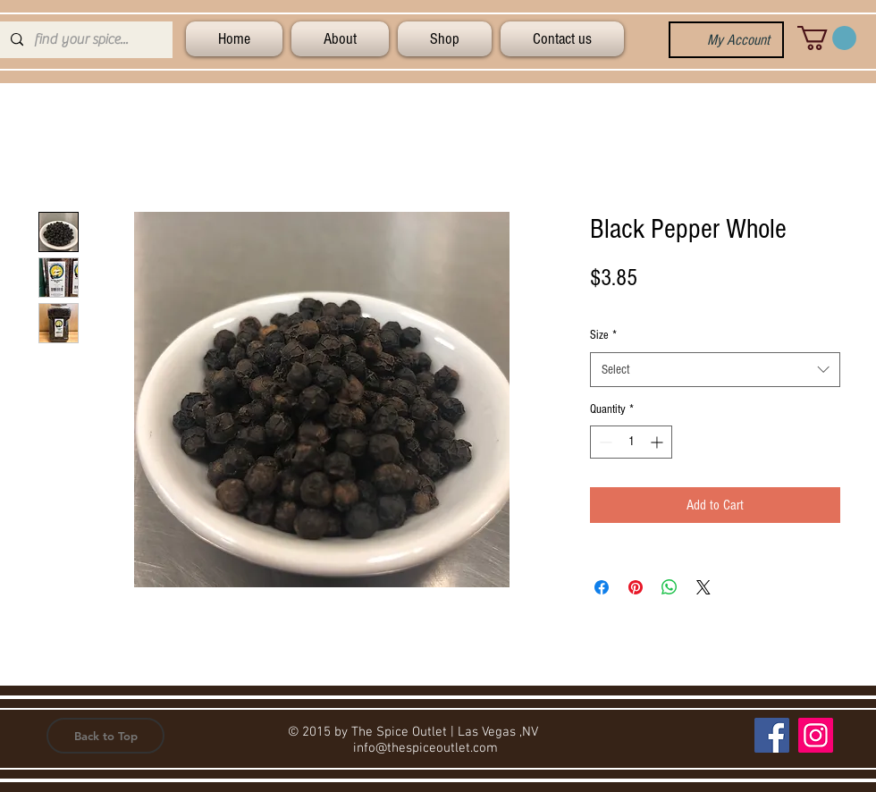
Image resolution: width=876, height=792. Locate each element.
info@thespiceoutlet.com (425, 748)
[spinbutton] (631, 442)
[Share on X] (703, 587)
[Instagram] (815, 735)
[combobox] (715, 369)
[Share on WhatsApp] (669, 587)
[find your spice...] (84, 39)
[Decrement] (604, 442)
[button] (826, 38)
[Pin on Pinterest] (635, 587)
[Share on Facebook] (601, 587)
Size (603, 335)
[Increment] (658, 442)
